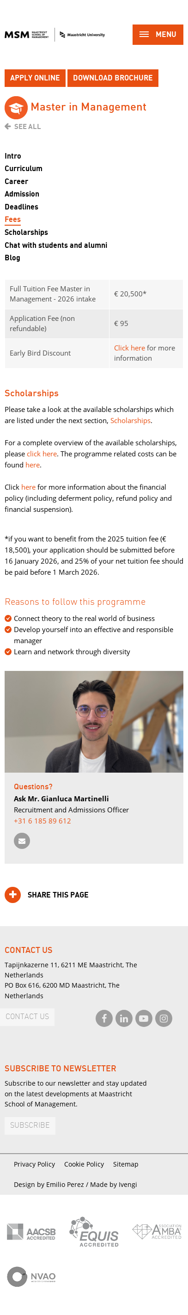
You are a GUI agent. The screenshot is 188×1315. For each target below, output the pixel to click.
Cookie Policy (84, 1164)
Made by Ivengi (113, 1184)
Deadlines (21, 207)
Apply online (35, 78)
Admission (22, 194)
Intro (13, 156)
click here (42, 453)
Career (16, 182)
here (32, 464)
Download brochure (113, 78)
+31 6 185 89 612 (42, 820)
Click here (129, 347)
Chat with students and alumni (56, 245)
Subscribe (30, 1126)
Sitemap (126, 1164)
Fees (13, 219)
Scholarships (26, 232)
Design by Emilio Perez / (52, 1184)
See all (27, 126)
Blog (12, 258)
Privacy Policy (34, 1164)
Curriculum (23, 169)
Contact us (27, 1017)
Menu (157, 35)
